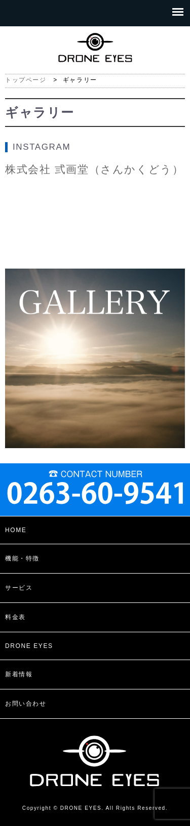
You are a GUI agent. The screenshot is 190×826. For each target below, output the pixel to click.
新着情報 (18, 674)
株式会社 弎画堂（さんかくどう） (94, 169)
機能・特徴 (22, 558)
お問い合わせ (26, 703)
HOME (15, 530)
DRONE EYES (29, 645)
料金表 (15, 617)
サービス (18, 587)
